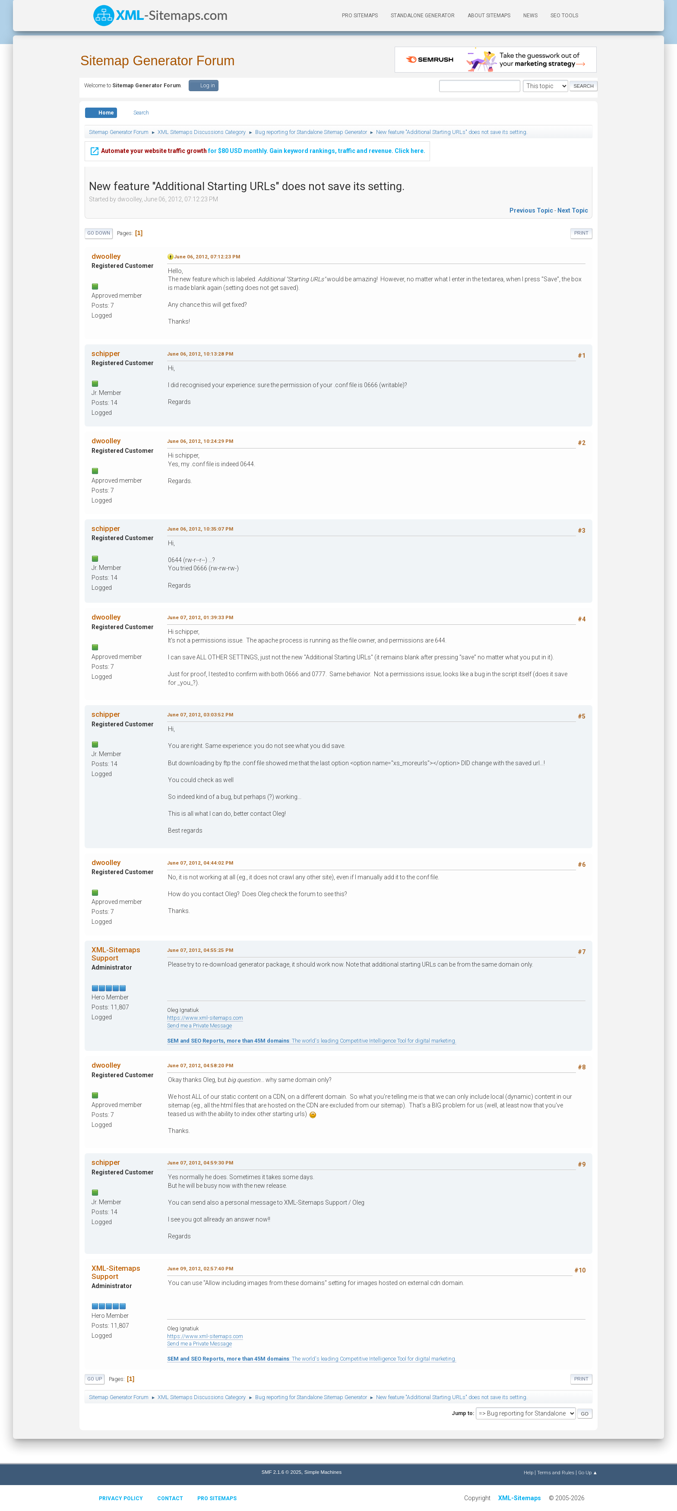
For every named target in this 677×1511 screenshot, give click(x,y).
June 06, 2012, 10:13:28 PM (200, 354)
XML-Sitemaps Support (116, 953)
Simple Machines (323, 1472)
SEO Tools (564, 16)
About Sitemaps (489, 16)
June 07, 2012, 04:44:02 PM (200, 863)
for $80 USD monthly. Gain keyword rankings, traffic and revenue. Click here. (257, 149)
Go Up (94, 1379)
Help (528, 1473)
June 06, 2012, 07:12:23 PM (207, 257)
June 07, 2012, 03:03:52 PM (200, 715)
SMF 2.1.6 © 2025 (281, 1472)
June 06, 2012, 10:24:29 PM (200, 441)
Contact (170, 1498)
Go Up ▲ (588, 1473)
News (530, 16)
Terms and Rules (555, 1473)
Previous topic (531, 210)
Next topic (572, 210)
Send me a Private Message (199, 1025)
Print (581, 233)
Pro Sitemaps (217, 1498)
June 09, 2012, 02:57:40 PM (200, 1269)
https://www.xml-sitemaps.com (205, 1018)
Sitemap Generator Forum (157, 60)
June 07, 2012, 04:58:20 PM (200, 1065)
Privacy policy (121, 1498)
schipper (106, 353)
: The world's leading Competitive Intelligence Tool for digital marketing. (311, 1040)
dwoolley (106, 256)
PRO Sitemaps (360, 16)
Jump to (462, 1413)
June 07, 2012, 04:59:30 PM (200, 1163)
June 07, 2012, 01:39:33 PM (200, 617)
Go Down (98, 233)
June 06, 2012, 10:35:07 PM (200, 529)
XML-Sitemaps (519, 1498)
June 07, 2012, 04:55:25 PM (200, 950)
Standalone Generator (423, 16)
